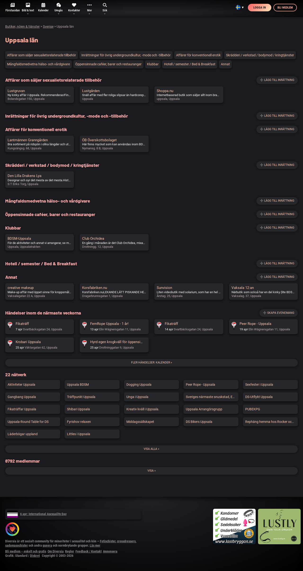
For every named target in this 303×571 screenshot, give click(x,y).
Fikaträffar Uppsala (22, 409)
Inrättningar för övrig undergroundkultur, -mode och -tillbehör (126, 55)
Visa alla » (151, 449)
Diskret (35, 556)
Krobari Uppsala (28, 342)
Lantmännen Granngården (28, 140)
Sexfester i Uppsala (259, 384)
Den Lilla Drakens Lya (24, 176)
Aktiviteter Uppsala (21, 384)
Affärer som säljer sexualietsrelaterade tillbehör (41, 55)
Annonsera (110, 551)
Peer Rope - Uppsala (255, 324)
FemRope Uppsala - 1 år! (109, 324)
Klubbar (153, 64)
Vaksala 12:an (243, 288)
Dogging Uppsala (139, 384)
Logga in (259, 7)
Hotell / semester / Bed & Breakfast (189, 64)
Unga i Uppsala (137, 397)
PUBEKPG (252, 409)
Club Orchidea (93, 238)
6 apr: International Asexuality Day (37, 514)
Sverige (48, 26)
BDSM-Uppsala (19, 238)
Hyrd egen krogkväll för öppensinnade (120, 342)
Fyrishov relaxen (79, 422)
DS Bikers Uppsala (199, 422)
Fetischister (108, 541)
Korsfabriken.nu (94, 288)
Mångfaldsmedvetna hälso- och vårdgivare (38, 64)
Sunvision (164, 288)
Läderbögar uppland (23, 434)
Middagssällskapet (140, 422)
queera (47, 545)
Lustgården (91, 91)
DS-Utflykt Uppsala (259, 397)
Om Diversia (56, 551)
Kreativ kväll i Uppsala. (142, 409)
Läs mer (95, 545)
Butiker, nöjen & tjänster (22, 26)
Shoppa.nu (165, 91)
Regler (69, 551)
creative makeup (21, 288)
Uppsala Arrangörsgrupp (204, 409)
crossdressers (126, 541)
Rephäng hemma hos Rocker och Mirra (271, 422)
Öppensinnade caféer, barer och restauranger (108, 64)
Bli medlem (285, 7)
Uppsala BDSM (78, 384)
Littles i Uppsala (78, 434)
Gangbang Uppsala (22, 397)
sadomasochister (16, 545)
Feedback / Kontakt (89, 551)
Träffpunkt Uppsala (81, 397)
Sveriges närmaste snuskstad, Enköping (212, 397)
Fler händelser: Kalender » (151, 362)
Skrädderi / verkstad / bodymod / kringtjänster (260, 55)
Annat (225, 64)
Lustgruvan (16, 91)
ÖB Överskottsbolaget (99, 140)
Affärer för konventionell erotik (198, 55)
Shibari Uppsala (78, 409)
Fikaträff (22, 324)
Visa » (151, 470)
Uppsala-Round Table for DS (28, 422)
